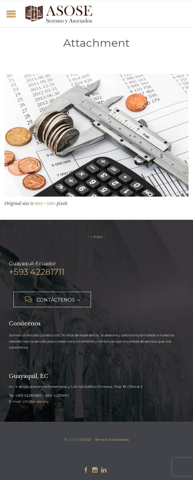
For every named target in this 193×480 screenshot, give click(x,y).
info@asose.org (35, 401)
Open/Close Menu (11, 14)
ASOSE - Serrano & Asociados (104, 439)
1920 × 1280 (45, 203)
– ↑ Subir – (96, 236)
